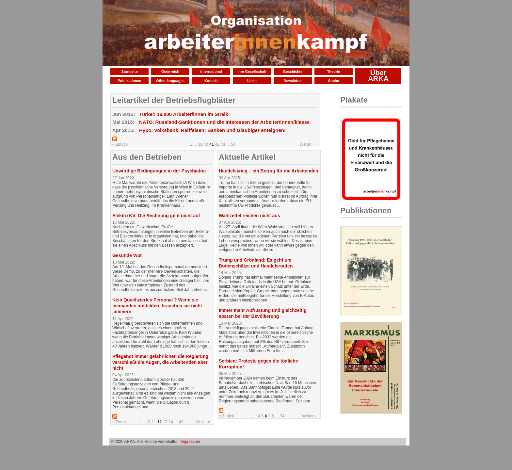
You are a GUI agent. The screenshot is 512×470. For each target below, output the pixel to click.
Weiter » (307, 144)
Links (252, 81)
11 (154, 422)
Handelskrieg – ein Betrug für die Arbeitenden (268, 170)
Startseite (129, 71)
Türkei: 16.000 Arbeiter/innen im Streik (183, 114)
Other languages (170, 81)
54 (233, 144)
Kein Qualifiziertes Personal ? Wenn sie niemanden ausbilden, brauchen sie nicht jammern (157, 305)
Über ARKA (378, 76)
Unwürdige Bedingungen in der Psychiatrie (159, 170)
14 (171, 422)
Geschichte (292, 71)
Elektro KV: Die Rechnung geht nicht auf (156, 215)
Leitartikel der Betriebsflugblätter (173, 100)
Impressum (190, 441)
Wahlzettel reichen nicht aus (249, 215)
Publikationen (129, 81)
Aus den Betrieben (147, 157)
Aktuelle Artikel (247, 157)
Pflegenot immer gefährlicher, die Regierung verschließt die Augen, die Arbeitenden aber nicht (160, 362)
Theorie (333, 71)
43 (223, 144)
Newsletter (293, 81)
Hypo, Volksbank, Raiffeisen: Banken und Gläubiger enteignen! (212, 130)
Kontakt (211, 81)
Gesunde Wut (127, 255)
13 (165, 422)
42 (217, 144)
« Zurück (120, 144)
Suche (333, 81)
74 (282, 416)
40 (206, 144)
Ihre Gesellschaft (251, 71)
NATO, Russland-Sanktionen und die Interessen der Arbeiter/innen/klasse (224, 122)
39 (200, 144)
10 (148, 422)
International (211, 71)
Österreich (170, 71)
